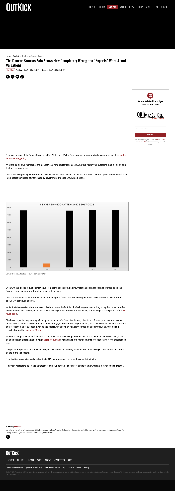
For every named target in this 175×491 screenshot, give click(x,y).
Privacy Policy (143, 142)
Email (17, 77)
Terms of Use (160, 140)
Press (79, 468)
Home (8, 56)
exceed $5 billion (35, 330)
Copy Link (22, 77)
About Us (71, 468)
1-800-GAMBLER (14, 474)
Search (164, 7)
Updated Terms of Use (14, 468)
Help (64, 468)
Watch (122, 7)
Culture (102, 7)
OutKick (19, 7)
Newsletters (152, 7)
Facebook (8, 77)
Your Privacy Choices (52, 468)
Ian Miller (10, 70)
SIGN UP (150, 135)
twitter (8, 437)
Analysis (112, 7)
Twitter (12, 77)
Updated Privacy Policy (33, 468)
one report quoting (51, 339)
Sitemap (86, 468)
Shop (140, 7)
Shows (132, 7)
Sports (91, 7)
